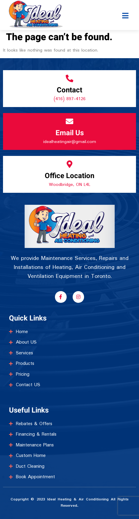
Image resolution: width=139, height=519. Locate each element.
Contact (69, 90)
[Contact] (69, 78)
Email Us (70, 133)
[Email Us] (69, 121)
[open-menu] (125, 10)
